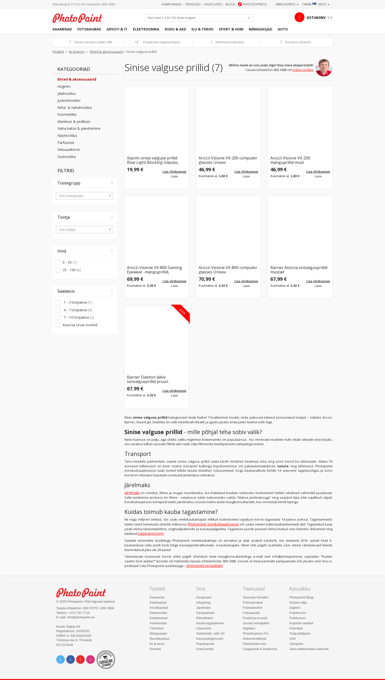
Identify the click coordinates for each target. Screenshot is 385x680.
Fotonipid (295, 628)
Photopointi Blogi (301, 597)
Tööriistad (157, 628)
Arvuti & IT (117, 29)
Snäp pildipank (299, 633)
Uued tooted (205, 649)
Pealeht (58, 51)
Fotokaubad (89, 29)
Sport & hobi (231, 29)
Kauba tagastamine (210, 623)
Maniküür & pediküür (73, 121)
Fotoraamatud (253, 602)
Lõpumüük (203, 628)
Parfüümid (65, 142)
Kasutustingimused (209, 638)
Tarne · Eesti (316, 4)
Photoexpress (255, 4)
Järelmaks (132, 492)
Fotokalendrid (252, 607)
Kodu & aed (175, 29)
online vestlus (302, 70)
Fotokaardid (251, 613)
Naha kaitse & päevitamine (78, 128)
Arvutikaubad (159, 607)
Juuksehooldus (69, 100)
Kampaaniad (171, 4)
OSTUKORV (316, 17)
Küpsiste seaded (301, 623)
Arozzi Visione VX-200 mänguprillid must (290, 160)
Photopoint (80, 17)
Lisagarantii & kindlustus (260, 649)
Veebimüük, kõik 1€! (210, 633)
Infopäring (203, 602)
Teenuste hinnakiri (256, 597)
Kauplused (213, 4)
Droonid (155, 649)
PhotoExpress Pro (256, 633)
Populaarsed (205, 644)
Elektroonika (146, 29)
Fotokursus (297, 618)
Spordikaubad (159, 638)
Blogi (230, 4)
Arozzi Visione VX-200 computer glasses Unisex (228, 160)
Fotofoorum (297, 613)
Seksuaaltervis (68, 149)
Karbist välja (298, 602)
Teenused (193, 4)
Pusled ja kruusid (255, 618)
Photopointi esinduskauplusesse (213, 524)
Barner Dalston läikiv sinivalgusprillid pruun (147, 379)
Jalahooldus (66, 93)
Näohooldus (67, 135)
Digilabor (249, 628)
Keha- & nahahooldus (74, 107)
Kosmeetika (66, 114)
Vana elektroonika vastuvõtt (309, 649)
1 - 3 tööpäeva (77, 302)
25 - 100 (72, 270)
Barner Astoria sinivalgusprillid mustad (298, 270)
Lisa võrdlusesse (174, 171)
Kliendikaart (204, 618)
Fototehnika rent (254, 644)
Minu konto (287, 4)
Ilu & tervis (202, 29)
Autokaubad (158, 623)
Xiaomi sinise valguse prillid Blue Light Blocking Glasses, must (153, 160)
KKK (292, 638)
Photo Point (84, 592)
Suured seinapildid (256, 623)
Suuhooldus (66, 156)
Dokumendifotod (254, 638)
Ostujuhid (296, 644)
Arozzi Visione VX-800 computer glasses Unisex (228, 270)
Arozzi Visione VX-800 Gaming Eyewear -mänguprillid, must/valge (154, 270)
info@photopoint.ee (81, 617)
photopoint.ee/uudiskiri (205, 565)
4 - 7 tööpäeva (77, 310)
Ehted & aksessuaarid (106, 51)
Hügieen (63, 86)
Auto (283, 29)
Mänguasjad (260, 29)
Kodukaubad (158, 618)
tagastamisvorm (151, 533)
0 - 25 (70, 262)
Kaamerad (62, 29)
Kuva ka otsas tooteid (80, 325)
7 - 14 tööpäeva (78, 317)
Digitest (294, 607)
